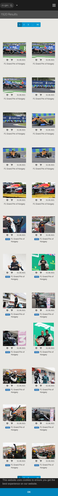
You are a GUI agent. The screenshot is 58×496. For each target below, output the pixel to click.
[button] (54, 5)
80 (38, 25)
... (32, 25)
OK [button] (29, 492)
